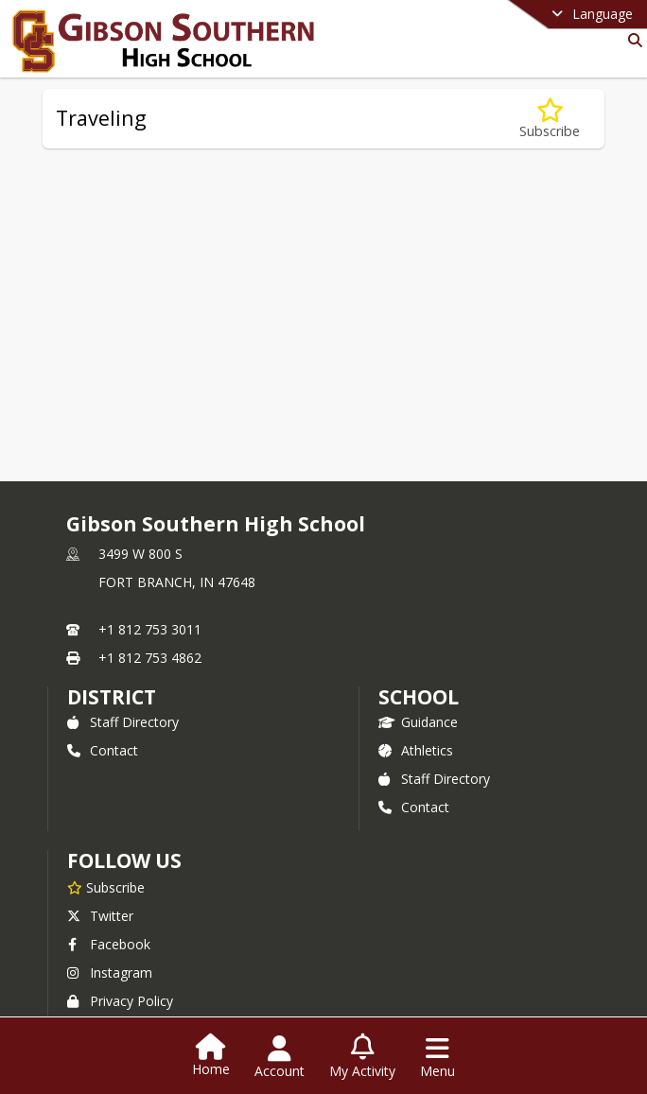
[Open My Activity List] (362, 1057)
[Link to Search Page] (631, 40)
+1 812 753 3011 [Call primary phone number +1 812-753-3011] (149, 629)
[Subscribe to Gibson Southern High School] (106, 887)
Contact (102, 750)
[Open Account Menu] (279, 1057)
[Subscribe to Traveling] (549, 119)
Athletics (415, 750)
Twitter (100, 916)
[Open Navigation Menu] (437, 1057)
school (418, 697)
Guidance (418, 722)
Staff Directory (123, 722)
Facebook (108, 944)
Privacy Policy (120, 1001)
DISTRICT (111, 697)
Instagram (109, 972)
